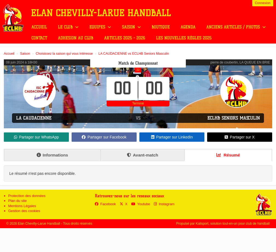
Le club (68, 27)
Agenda (188, 27)
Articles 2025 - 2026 (124, 38)
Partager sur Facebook (104, 137)
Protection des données (27, 196)
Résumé (228, 155)
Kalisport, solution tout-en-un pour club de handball (233, 223)
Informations (52, 155)
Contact (39, 38)
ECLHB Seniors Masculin (233, 118)
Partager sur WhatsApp (36, 137)
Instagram (164, 204)
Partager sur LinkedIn (172, 137)
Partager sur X (239, 137)
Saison (131, 27)
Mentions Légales (22, 206)
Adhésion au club (75, 38)
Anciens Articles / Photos (236, 27)
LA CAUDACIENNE (33, 118)
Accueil (39, 27)
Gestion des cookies (24, 211)
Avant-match (142, 155)
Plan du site (17, 201)
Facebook (105, 204)
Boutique (161, 27)
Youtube (140, 204)
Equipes (100, 27)
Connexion (263, 3)
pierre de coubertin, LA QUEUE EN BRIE (240, 62)
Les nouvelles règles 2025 (184, 38)
